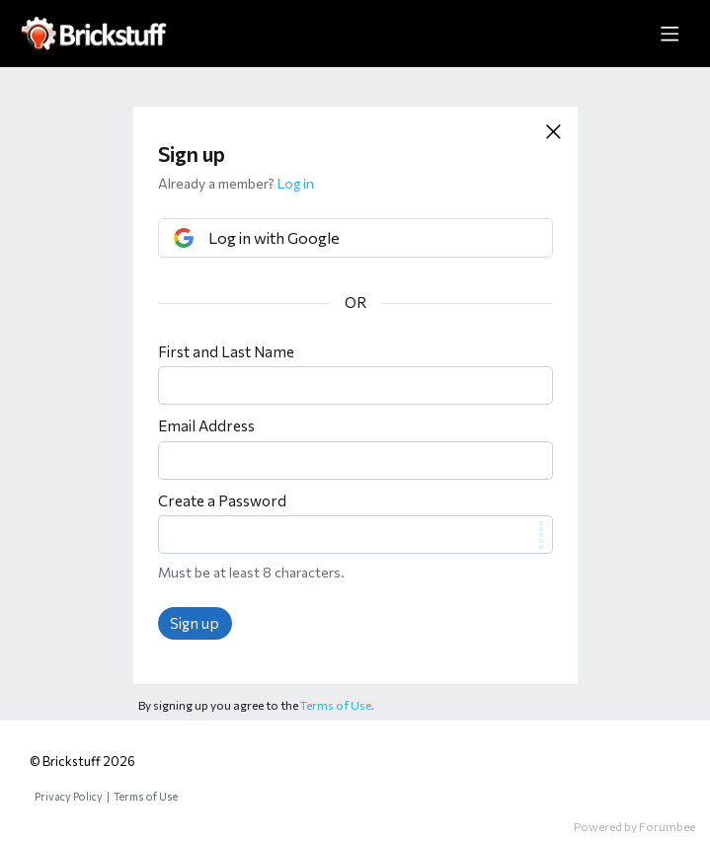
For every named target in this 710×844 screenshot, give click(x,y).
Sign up (194, 623)
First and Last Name (226, 351)
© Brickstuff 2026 (82, 761)
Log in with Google (274, 237)
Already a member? (236, 183)
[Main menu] (669, 33)
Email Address (206, 425)
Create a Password (222, 500)
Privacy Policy (69, 796)
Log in (295, 183)
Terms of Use (146, 796)
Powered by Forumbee (634, 826)
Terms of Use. (337, 705)
